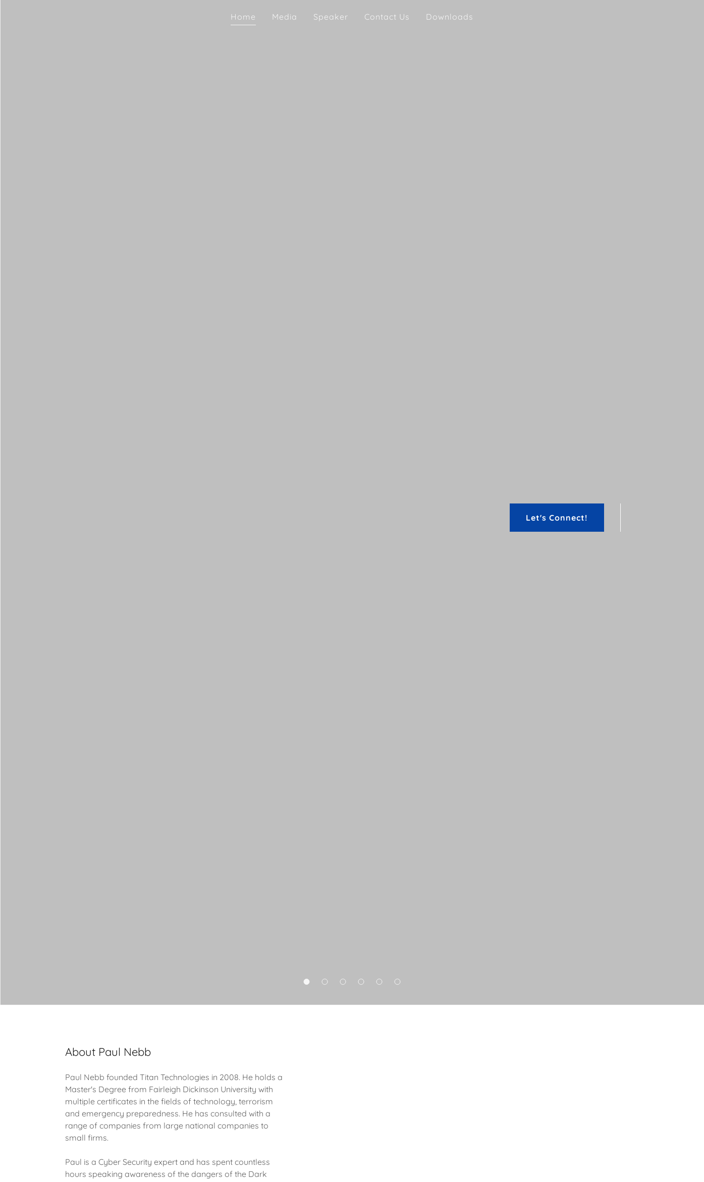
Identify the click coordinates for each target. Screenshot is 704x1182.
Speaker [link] (330, 17)
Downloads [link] (449, 17)
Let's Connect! (556, 518)
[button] (307, 982)
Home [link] (243, 17)
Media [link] (284, 17)
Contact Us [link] (387, 17)
